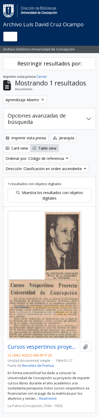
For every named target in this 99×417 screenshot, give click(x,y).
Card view (17, 148)
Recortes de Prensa (38, 365)
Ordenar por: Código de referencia (35, 158)
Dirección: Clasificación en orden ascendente (44, 168)
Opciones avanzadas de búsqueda (37, 118)
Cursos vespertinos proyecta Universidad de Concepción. (43, 347)
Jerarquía (63, 137)
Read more (48, 398)
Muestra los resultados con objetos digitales (49, 195)
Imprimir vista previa (26, 137)
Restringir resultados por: (49, 63)
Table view (44, 148)
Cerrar (41, 76)
